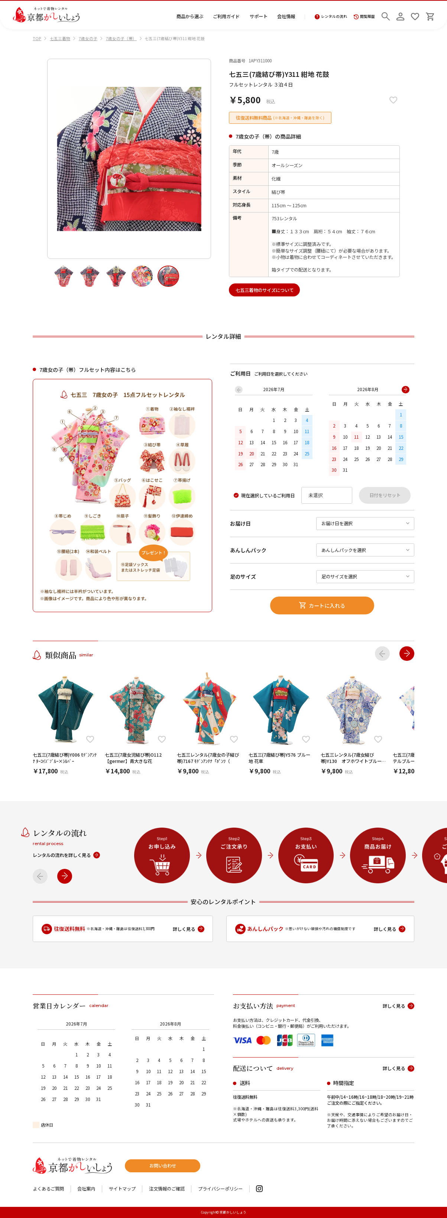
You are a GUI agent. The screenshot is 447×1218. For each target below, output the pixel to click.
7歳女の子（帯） (121, 38)
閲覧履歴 (364, 16)
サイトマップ (122, 1188)
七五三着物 (60, 38)
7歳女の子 (88, 38)
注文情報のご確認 (167, 1188)
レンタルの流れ (331, 16)
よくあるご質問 (48, 1188)
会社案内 (86, 1188)
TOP (37, 38)
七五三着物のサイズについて (265, 290)
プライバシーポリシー (220, 1188)
